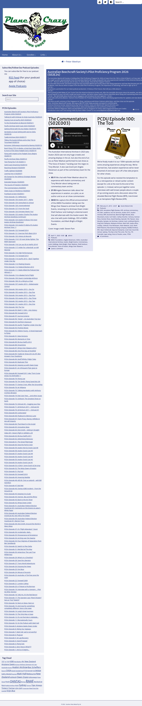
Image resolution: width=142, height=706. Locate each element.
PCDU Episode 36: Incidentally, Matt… (17, 532)
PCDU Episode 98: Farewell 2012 (16, 313)
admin (70, 236)
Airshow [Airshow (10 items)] (17, 664)
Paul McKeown (114, 226)
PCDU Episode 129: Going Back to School (19, 203)
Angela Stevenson (69, 240)
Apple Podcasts (18, 86)
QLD (131, 226)
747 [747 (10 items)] (6, 662)
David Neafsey (115, 219)
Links (42, 54)
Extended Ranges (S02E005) (14, 182)
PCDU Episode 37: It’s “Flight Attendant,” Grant (21, 529)
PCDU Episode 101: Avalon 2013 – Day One (19, 304)
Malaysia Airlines (116, 223)
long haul (100, 223)
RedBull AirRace (132, 228)
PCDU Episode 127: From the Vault (16, 208)
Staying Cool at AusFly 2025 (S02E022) (18, 120)
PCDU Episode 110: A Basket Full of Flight (19, 275)
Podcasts (54, 238)
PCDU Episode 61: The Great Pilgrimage (18, 442)
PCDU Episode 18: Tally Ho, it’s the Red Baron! (20, 595)
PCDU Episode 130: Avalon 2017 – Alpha (18, 200)
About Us (16, 54)
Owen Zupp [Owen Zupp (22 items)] (22, 677)
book (107, 217)
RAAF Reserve (101, 228)
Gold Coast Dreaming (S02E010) (15, 165)
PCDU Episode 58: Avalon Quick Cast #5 (18, 451)
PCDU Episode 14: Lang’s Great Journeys (18, 611)
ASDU (78, 240)
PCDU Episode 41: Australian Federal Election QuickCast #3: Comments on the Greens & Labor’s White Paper (22, 508)
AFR (121, 210)
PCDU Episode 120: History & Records (17, 236)
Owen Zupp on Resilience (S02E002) (17, 191)
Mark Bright (63, 244)
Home (5, 54)
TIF (132, 232)
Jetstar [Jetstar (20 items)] (38, 670)
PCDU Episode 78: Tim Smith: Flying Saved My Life (22, 381)
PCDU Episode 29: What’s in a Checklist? (18, 557)
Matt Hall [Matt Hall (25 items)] (21, 673)
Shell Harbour (82, 244)
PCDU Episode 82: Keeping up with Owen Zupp (21, 365)
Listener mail (122, 221)
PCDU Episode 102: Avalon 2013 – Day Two (19, 301)
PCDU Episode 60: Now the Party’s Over (18, 445)
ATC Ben (100, 212)
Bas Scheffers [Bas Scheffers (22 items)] (34, 667)
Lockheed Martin (133, 221)
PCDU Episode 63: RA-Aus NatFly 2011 (18, 436)
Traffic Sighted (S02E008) (13, 171)
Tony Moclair (52, 246)
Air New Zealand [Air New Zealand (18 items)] (29, 661)
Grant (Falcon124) (127, 206)
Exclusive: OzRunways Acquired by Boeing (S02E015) (23, 145)
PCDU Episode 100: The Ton (14, 307)
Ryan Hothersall (106, 230)
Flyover (132, 219)
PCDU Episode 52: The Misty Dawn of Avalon (20, 468)
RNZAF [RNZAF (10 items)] (17, 685)
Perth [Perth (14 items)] (8, 682)
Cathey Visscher (122, 217)
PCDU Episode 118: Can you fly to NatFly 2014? (21, 244)
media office (134, 223)
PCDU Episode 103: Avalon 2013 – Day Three (20, 298)
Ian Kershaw (113, 221)
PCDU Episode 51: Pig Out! (13, 471)
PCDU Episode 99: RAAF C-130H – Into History (20, 310)
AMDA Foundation (57, 240)
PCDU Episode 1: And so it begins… (16, 650)
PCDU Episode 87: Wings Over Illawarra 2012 (20, 348)
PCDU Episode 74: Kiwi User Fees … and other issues (23, 396)
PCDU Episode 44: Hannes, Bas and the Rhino (20, 497)
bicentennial (111, 215)
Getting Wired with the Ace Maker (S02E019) (20, 129)
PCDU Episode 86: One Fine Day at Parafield (20, 351)
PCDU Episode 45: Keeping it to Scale (17, 494)
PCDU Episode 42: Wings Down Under (18, 503)
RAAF (135, 226)
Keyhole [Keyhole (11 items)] (14, 674)
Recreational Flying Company (117, 228)
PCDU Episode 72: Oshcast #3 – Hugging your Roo (22, 404)
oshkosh (106, 226)
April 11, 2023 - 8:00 (57, 236)
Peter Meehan (72, 244)
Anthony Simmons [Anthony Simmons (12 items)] (26, 665)
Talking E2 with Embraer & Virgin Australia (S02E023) (23, 117)
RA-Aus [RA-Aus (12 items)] (23, 682)
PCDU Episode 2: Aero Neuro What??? (17, 647)
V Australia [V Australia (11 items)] (25, 688)
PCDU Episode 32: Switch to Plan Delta (18, 546)
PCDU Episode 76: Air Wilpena (15, 387)
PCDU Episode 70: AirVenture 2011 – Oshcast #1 (21, 410)
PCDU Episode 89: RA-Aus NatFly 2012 (18, 342)
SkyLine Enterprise (118, 230)
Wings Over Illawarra (76, 246)
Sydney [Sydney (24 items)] (22, 685)
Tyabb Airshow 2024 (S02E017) (15, 137)
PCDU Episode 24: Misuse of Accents (17, 572)
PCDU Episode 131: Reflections (15, 197)
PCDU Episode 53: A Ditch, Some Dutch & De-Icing (22, 465)
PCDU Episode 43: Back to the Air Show (18, 500)
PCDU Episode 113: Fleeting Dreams (17, 264)
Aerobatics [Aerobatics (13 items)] (17, 662)
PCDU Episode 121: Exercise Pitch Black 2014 (20, 233)
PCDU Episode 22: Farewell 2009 (16, 581)
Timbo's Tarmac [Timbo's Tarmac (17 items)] (8, 688)
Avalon (66, 242)
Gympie (106, 221)
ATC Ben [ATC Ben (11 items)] (34, 664)
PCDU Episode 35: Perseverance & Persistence (21, 535)
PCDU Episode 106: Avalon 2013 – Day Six (19, 289)
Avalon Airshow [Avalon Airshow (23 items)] (20, 667)
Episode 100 (125, 219)
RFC (98, 230)
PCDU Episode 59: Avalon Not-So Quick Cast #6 (21, 448)
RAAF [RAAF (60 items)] (30, 681)
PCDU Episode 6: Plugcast (13, 635)
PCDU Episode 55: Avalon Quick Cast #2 (18, 459)
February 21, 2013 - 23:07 (108, 206)
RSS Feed (14, 77)
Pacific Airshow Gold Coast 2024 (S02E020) (19, 126)
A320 (101, 210)
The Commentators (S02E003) (15, 188)
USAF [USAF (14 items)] (20, 688)
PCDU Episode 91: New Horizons (16, 336)
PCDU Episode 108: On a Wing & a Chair (18, 281)
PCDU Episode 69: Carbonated (15, 413)
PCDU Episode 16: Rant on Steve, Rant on (19, 603)
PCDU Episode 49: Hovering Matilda (17, 477)
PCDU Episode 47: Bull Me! (13, 485)
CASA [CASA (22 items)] (8, 670)
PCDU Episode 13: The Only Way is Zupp (18, 614)
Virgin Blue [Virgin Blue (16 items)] (11, 691)
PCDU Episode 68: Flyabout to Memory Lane (20, 416)
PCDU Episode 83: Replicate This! (16, 362)
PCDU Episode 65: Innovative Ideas (16, 427)
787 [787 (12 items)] (8, 662)
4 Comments (104, 236)
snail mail (128, 230)
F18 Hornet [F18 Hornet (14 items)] (28, 671)
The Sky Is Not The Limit (116, 232)
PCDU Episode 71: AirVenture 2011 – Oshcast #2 (21, 407)
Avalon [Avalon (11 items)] (10, 667)
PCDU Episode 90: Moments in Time (17, 339)
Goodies (30, 54)
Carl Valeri (112, 217)
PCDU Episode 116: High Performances (18, 253)
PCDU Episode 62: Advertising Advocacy (18, 439)
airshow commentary (131, 210)
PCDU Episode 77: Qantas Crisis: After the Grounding (23, 384)
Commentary (83, 242)
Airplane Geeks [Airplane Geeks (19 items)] (8, 664)
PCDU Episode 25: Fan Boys (14, 569)
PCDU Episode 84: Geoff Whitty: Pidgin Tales (20, 359)
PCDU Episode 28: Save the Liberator (17, 560)
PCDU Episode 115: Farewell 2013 (16, 256)
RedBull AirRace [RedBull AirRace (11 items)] (10, 685)
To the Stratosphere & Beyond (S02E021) (19, 123)
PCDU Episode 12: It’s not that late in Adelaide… (21, 617)
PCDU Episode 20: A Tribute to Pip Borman (19, 586)
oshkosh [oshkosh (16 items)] (13, 677)
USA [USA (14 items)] (16, 688)
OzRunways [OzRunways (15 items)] (32, 677)
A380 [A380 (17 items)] (12, 661)
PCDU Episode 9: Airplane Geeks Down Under (20, 626)
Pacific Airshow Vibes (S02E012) (15, 159)
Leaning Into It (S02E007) (13, 174)
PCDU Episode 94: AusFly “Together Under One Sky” (22, 325)
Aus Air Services (116, 212)
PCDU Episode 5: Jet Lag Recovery (16, 638)
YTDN (129, 234)
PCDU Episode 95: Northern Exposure (18, 322)
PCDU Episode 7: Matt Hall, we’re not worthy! (20, 632)
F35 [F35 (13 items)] (34, 671)
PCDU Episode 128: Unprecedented (17, 205)
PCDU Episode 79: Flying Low (14, 379)
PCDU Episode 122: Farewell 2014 (16, 230)
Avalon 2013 (126, 212)
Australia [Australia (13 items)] (5, 668)
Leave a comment (57, 249)
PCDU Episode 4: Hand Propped (15, 641)
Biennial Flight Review (123, 215)
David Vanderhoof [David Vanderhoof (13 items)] (17, 671)
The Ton (127, 232)
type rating (107, 234)
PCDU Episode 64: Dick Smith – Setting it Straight (21, 430)
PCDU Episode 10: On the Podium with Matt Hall (21, 623)
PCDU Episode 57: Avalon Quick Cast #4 (18, 454)
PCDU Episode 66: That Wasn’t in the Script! (20, 424)
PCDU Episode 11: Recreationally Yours (18, 620)
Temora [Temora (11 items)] (29, 685)
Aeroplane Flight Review (112, 210)
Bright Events (73, 242)
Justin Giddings (53, 244)
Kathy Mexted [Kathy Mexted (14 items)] (7, 674)
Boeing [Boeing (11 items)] (4, 671)
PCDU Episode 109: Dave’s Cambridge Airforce (21, 278)
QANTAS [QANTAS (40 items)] (15, 681)
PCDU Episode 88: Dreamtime (15, 345)
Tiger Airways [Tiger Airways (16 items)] (37, 685)
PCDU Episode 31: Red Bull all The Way (18, 549)
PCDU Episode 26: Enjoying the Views (17, 566)
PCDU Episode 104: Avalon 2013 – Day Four (19, 295)
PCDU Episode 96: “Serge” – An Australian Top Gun (22, 319)
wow (124, 234)
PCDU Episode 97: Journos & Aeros (16, 316)
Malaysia (107, 223)
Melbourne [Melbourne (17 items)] (31, 674)
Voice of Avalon (63, 246)
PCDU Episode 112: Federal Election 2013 (19, 267)
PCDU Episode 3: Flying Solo (14, 644)
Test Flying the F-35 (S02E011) (15, 162)
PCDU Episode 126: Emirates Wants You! (18, 211)
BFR (105, 215)
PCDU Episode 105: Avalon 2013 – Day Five (19, 292)
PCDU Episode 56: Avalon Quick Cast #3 (18, 457)
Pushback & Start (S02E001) (14, 194)
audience (107, 212)
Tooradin (100, 234)
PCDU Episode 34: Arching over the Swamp (19, 538)
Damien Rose (105, 219)
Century (131, 217)
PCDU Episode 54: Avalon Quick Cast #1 (18, 462)
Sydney (105, 232)
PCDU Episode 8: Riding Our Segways (17, 629)
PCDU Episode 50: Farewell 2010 (16, 474)
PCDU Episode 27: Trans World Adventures (19, 563)
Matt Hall (126, 223)
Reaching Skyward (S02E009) (14, 168)
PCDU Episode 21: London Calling (16, 584)
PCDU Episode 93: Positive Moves (16, 328)
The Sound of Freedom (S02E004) (16, 185)
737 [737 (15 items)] (3, 661)
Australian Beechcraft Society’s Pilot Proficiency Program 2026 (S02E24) (88, 73)
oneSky (99, 226)
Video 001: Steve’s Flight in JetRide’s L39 (18, 433)
